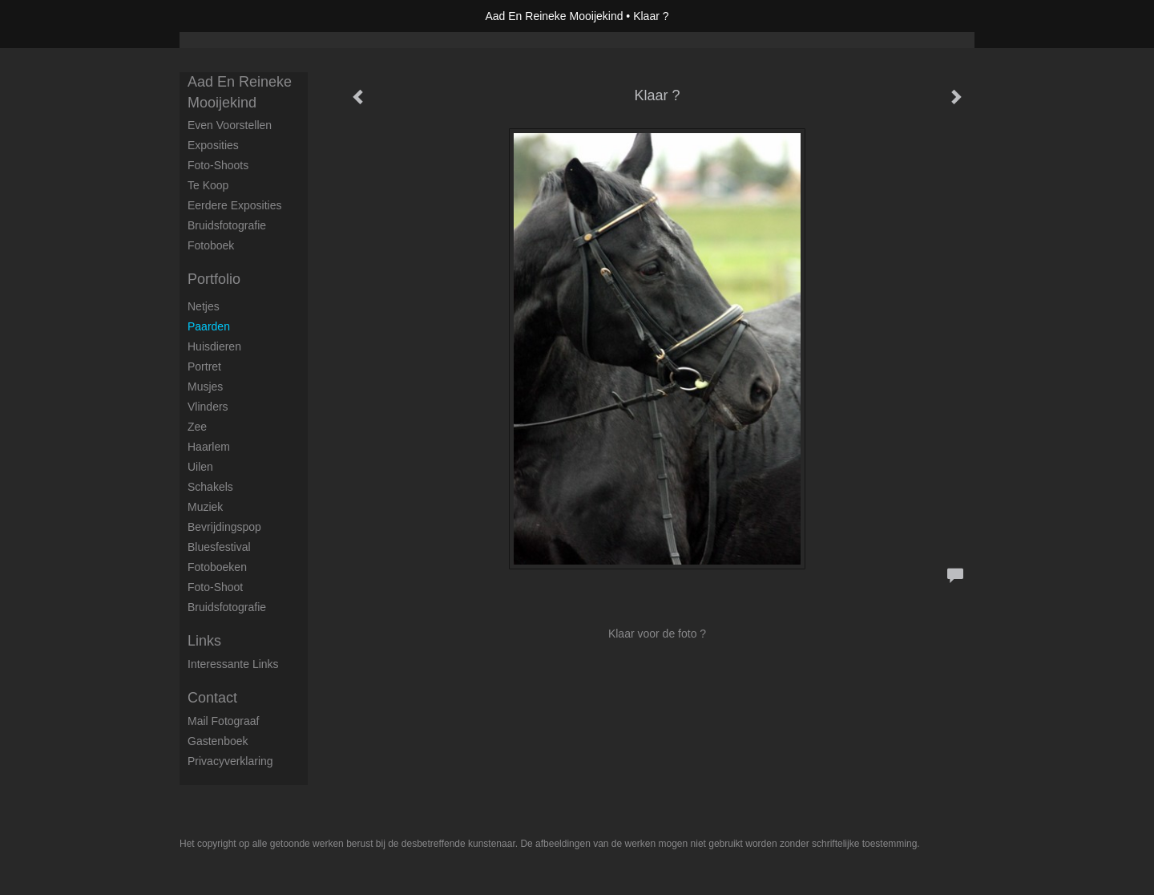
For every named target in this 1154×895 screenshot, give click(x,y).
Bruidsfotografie (227, 225)
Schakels (210, 486)
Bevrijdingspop (224, 526)
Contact (212, 698)
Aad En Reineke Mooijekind (554, 16)
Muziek (205, 506)
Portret (204, 366)
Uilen (200, 466)
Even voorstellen (230, 125)
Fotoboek (211, 245)
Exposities (213, 145)
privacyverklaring (230, 761)
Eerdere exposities (235, 205)
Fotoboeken (217, 567)
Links (204, 641)
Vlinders (208, 406)
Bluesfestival (219, 547)
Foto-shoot (215, 587)
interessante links (233, 664)
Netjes (204, 306)
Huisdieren (214, 346)
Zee (197, 426)
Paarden (209, 326)
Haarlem (209, 446)
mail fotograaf (223, 721)
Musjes (205, 386)
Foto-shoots (218, 165)
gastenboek (218, 741)
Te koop (208, 185)
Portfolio (214, 279)
